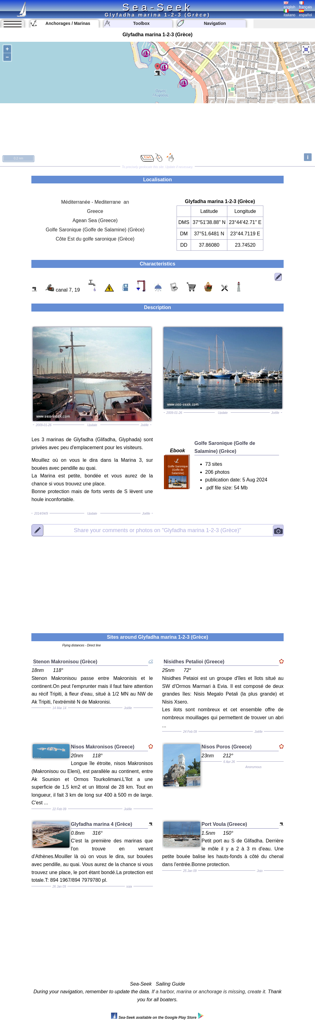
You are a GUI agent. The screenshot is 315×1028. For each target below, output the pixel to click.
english (289, 5)
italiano (289, 13)
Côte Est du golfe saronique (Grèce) (95, 238)
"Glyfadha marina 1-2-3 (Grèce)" (157, 530)
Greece (95, 211)
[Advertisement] (158, 581)
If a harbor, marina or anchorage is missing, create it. (209, 991)
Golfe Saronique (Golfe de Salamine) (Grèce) (95, 229)
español (305, 13)
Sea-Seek (157, 7)
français (305, 5)
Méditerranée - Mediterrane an (95, 202)
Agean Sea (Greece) (95, 220)
